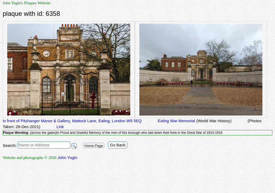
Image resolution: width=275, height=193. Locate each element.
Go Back (117, 145)
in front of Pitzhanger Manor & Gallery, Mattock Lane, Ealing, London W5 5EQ (72, 120)
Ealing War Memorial (176, 120)
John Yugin (67, 157)
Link (60, 126)
